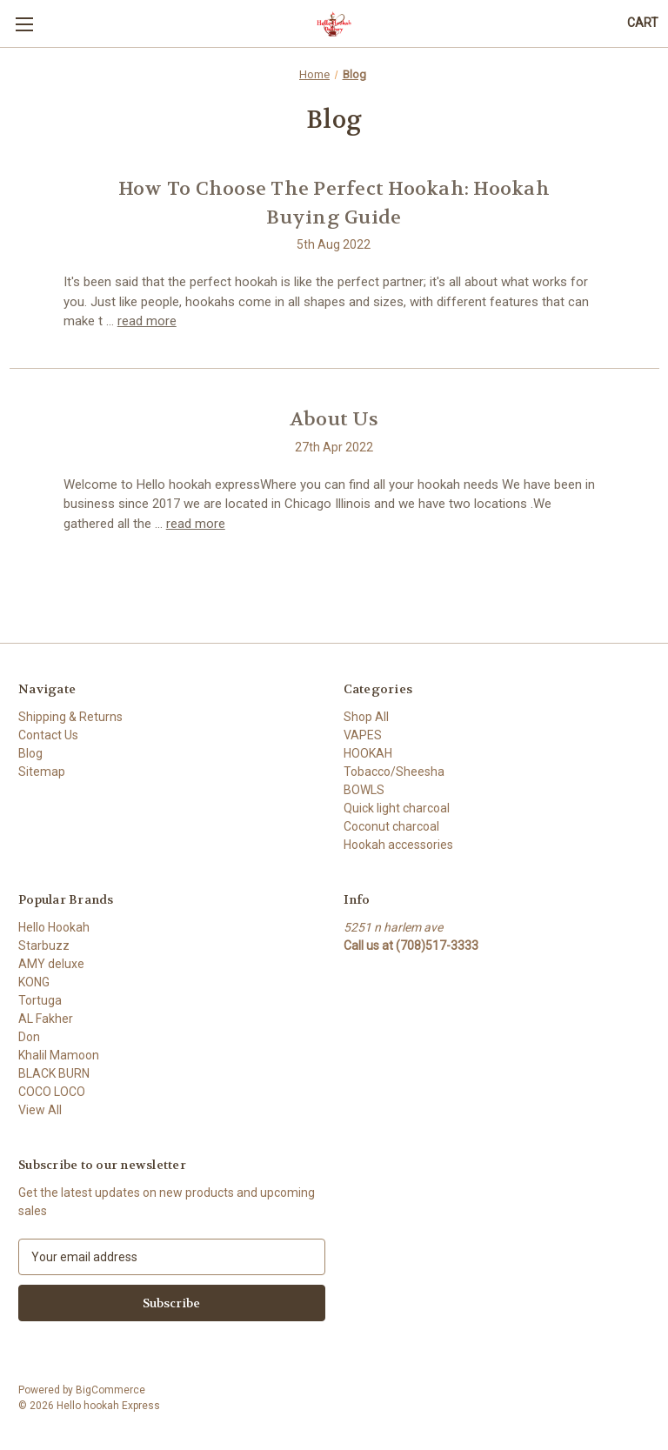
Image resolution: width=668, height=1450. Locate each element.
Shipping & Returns (70, 717)
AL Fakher (45, 1019)
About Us (334, 419)
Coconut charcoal (391, 826)
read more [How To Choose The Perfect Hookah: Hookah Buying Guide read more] (147, 321)
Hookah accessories (398, 845)
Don (29, 1037)
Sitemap (41, 771)
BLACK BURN (54, 1073)
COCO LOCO (51, 1092)
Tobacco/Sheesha (394, 771)
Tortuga (40, 1000)
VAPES (363, 735)
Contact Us (48, 735)
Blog (30, 753)
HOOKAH (368, 753)
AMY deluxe (51, 964)
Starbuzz (44, 945)
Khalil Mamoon (58, 1055)
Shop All (366, 717)
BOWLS (364, 790)
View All (40, 1110)
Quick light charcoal (397, 808)
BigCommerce (110, 1390)
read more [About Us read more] (195, 523)
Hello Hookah (54, 927)
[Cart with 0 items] (643, 23)
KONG (34, 982)
